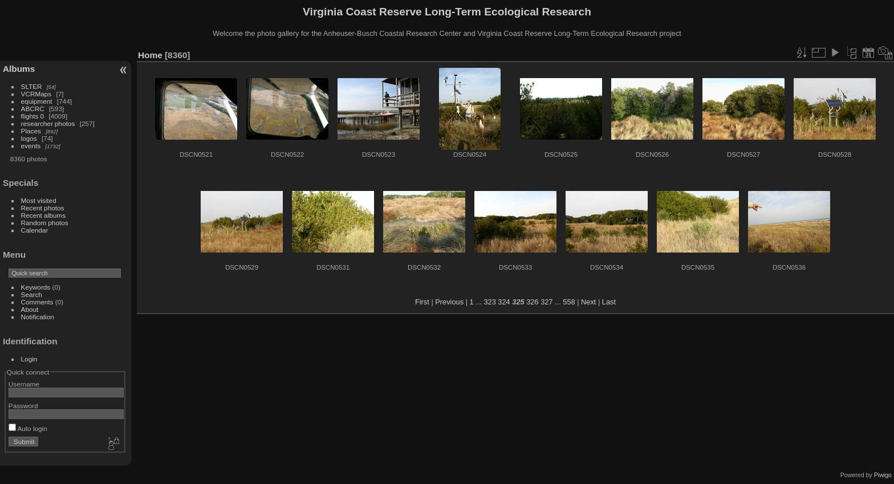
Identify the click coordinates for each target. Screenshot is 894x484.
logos (29, 138)
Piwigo (883, 474)
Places (31, 131)
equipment (36, 101)
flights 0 (32, 116)
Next (588, 302)
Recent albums (43, 215)
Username (24, 384)
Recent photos (42, 208)
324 (504, 302)
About (30, 309)
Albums (19, 69)
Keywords (36, 287)
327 (546, 302)
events (31, 145)
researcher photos (48, 123)
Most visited (38, 200)
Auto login (28, 428)
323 (489, 302)
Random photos (44, 222)
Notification (37, 316)
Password (23, 405)
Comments (37, 302)
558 (569, 302)
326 (532, 302)
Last (609, 302)
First (422, 302)
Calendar (34, 230)
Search (31, 294)
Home (150, 55)
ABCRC (32, 108)
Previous (449, 302)
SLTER (31, 86)
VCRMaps (36, 93)
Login (29, 359)
